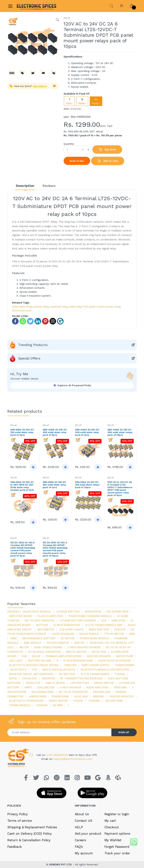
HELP (79, 827)
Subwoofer (93, 611)
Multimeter (45, 629)
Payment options (117, 833)
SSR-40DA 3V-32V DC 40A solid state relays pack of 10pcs (120, 432)
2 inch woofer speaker (83, 647)
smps (28, 687)
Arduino (98, 696)
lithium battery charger (77, 620)
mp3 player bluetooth (58, 669)
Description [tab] (25, 186)
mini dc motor (76, 651)
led (103, 620)
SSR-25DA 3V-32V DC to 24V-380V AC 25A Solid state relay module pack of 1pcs (22, 486)
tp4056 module (19, 705)
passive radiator (121, 696)
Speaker (13, 611)
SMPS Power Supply (96, 665)
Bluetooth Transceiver (26, 700)
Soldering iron (117, 611)
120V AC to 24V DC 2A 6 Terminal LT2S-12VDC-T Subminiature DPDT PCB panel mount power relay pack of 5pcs (119, 489)
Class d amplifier (50, 615)
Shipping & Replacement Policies (32, 827)
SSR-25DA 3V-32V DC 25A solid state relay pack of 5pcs (22, 432)
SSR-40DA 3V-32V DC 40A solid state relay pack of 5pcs (55, 432)
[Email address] (59, 732)
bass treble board (48, 647)
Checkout (111, 827)
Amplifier (118, 620)
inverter (48, 678)
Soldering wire (43, 691)
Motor (24, 647)
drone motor (103, 682)
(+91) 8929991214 (57, 754)
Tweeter (70, 665)
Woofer (119, 629)
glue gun (80, 696)
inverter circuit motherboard (31, 674)
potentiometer (57, 642)
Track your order (117, 853)
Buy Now (107, 149)
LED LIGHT (16, 660)
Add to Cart (107, 161)
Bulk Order (77, 160)
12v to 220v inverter (39, 620)
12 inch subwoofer (66, 624)
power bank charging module (90, 615)
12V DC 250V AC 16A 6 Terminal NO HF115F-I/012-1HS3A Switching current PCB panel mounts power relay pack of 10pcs (55, 549)
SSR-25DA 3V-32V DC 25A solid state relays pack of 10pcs (87, 485)
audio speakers (63, 633)
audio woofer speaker (114, 660)
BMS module (32, 642)
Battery (42, 624)
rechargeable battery (38, 638)
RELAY (67, 18)
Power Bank (60, 696)
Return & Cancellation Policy (28, 840)
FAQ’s (79, 847)
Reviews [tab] (49, 186)
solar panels (89, 633)
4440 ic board (55, 682)
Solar (36, 656)
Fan (24, 656)
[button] (111, 5)
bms (132, 633)
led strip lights (71, 629)
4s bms (57, 705)
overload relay (58, 306)
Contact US (83, 821)
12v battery (67, 674)
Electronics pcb (22, 310)
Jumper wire (37, 696)
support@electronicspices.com (72, 758)
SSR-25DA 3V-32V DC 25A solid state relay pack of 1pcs (54, 485)
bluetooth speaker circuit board (33, 665)
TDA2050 (94, 700)
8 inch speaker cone (78, 660)
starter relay (40, 306)
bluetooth (18, 669)
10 (96, 101)
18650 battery (99, 629)
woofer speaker (99, 656)
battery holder (39, 660)
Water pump (124, 656)
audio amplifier (97, 687)
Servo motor (58, 700)
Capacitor (33, 682)
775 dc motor (114, 633)
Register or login (116, 814)
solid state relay (22, 306)
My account (84, 853)
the (34, 669)
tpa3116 (119, 674)
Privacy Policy (17, 814)
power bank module (94, 638)
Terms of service (19, 821)
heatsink (120, 687)
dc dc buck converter (44, 651)
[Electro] (25, 6)
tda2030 (41, 705)
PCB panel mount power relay (101, 306)
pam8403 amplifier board (64, 656)
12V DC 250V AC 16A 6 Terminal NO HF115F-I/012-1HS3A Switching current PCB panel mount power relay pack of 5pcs (22, 549)
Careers (80, 840)
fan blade (29, 678)
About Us (82, 814)
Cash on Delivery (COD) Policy (29, 833)
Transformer (124, 665)
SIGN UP (123, 732)
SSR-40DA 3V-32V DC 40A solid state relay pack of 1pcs (87, 432)
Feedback (14, 847)
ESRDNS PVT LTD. (61, 864)
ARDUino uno (101, 691)
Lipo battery (79, 682)
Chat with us (40, 86)
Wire (13, 638)
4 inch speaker (70, 687)
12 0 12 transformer (95, 674)
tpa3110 (78, 700)
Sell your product (88, 833)
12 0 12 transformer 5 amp (103, 624)
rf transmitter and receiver (81, 678)
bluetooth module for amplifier (105, 669)
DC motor (67, 638)
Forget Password (116, 847)
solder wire (114, 700)
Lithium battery (68, 611)
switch (79, 642)
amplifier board (20, 615)
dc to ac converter (73, 691)
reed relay (75, 306)
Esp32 (13, 678)
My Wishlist (113, 840)
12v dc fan (99, 651)
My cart (110, 821)
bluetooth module (37, 611)
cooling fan (45, 687)
